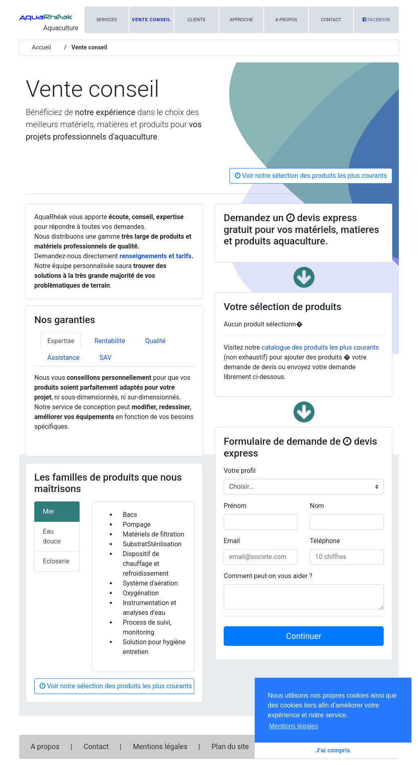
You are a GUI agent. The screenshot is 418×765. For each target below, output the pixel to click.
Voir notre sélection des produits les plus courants (311, 176)
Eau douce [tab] (52, 536)
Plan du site (230, 747)
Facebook (376, 19)
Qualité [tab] (155, 341)
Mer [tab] (48, 511)
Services (106, 19)
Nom (317, 506)
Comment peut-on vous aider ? (268, 576)
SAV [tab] (105, 357)
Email (232, 541)
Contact (331, 19)
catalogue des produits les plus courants (320, 347)
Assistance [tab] (63, 357)
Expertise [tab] (60, 341)
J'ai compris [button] (333, 750)
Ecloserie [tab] (56, 561)
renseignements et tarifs (155, 256)
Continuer (303, 636)
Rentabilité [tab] (109, 341)
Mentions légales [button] (293, 726)
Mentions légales (160, 747)
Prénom (235, 506)
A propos (286, 19)
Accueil (41, 47)
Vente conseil (151, 19)
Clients (196, 19)
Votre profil (240, 471)
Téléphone (325, 541)
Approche (241, 19)
